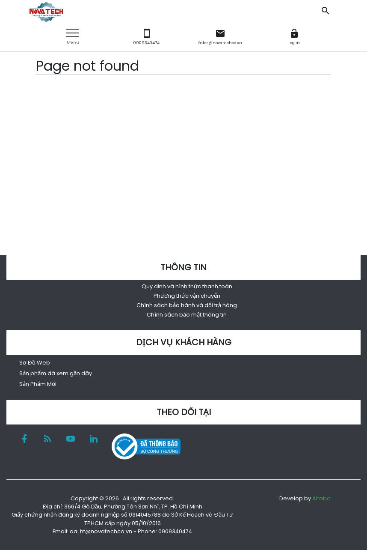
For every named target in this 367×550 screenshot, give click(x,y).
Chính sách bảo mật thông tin (187, 315)
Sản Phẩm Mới (37, 384)
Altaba (321, 498)
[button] (72, 36)
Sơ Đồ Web (34, 363)
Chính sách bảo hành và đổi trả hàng (186, 305)
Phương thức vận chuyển (187, 296)
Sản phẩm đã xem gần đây (55, 373)
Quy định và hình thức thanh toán (187, 286)
